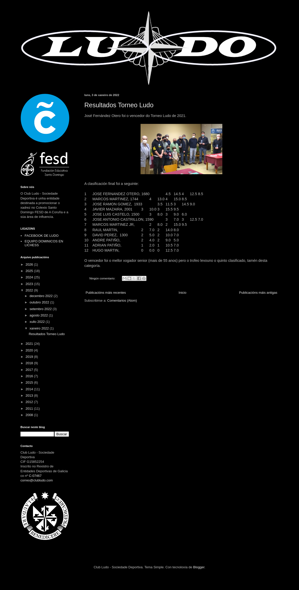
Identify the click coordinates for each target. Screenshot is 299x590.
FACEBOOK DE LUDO (42, 236)
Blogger (198, 567)
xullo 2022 (38, 322)
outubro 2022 (40, 302)
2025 (30, 271)
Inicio (182, 292)
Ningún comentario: (102, 278)
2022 (30, 290)
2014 (30, 389)
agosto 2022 (39, 315)
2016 (30, 376)
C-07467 (35, 476)
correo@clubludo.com (36, 480)
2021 (30, 344)
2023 (30, 284)
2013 (30, 395)
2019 (30, 357)
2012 (30, 402)
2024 (30, 277)
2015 (30, 382)
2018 (30, 363)
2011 (30, 408)
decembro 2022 (42, 296)
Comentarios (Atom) (122, 300)
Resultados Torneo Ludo (119, 105)
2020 (30, 350)
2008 (30, 415)
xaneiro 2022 (40, 328)
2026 (30, 264)
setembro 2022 (41, 309)
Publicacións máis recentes (106, 292)
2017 (30, 370)
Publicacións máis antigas (258, 292)
